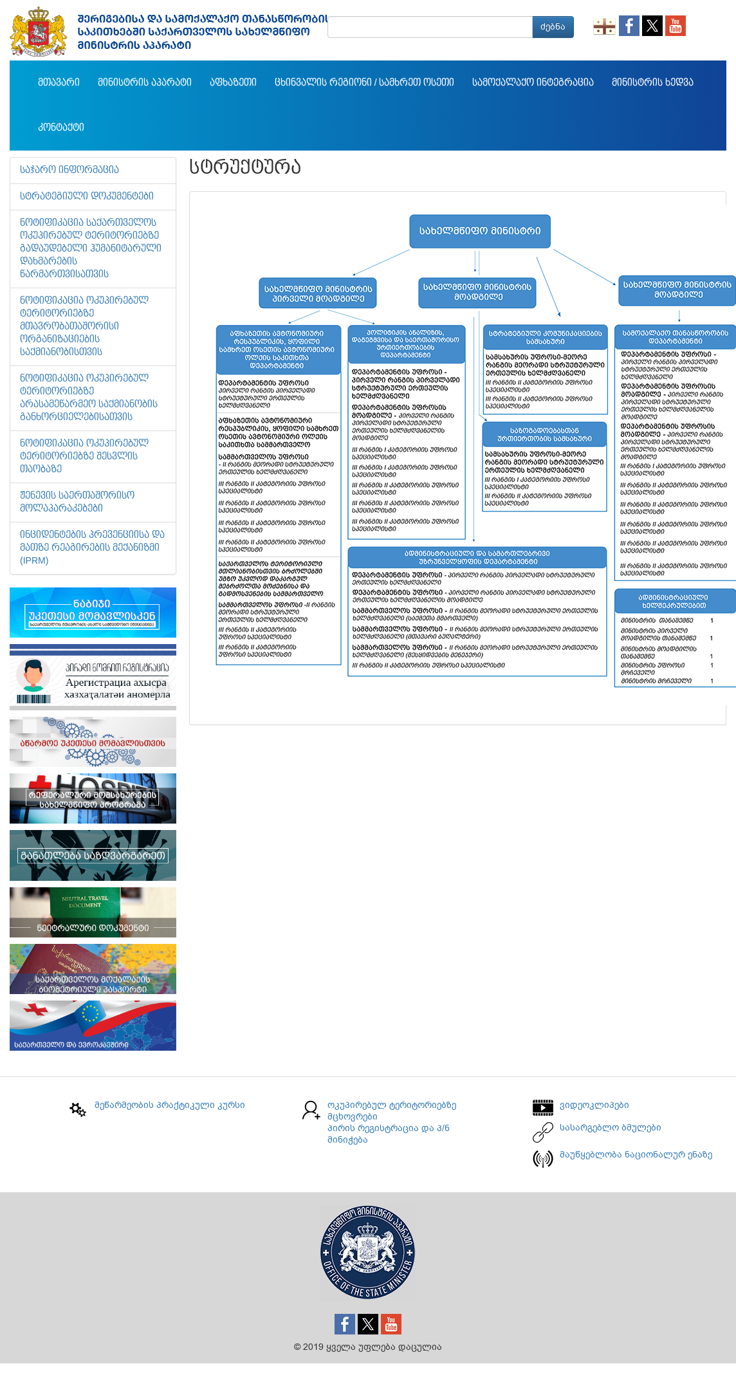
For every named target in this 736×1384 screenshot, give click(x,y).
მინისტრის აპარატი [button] (145, 83)
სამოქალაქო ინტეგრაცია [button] (533, 83)
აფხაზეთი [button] (233, 83)
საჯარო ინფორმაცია (69, 170)
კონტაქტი (61, 128)
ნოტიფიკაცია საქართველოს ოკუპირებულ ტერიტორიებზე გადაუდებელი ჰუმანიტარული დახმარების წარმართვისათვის (90, 249)
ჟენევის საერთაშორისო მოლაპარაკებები (77, 502)
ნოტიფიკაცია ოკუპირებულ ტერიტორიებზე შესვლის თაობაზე (84, 457)
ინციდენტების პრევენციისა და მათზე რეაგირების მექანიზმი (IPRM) (92, 548)
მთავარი (59, 83)
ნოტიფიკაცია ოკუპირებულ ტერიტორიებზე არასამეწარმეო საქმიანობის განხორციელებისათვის (89, 398)
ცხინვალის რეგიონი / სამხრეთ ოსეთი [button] (364, 83)
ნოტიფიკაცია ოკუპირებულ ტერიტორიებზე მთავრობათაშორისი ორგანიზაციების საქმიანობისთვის (84, 327)
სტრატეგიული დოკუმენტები (87, 197)
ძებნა (553, 27)
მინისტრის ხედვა (653, 83)
